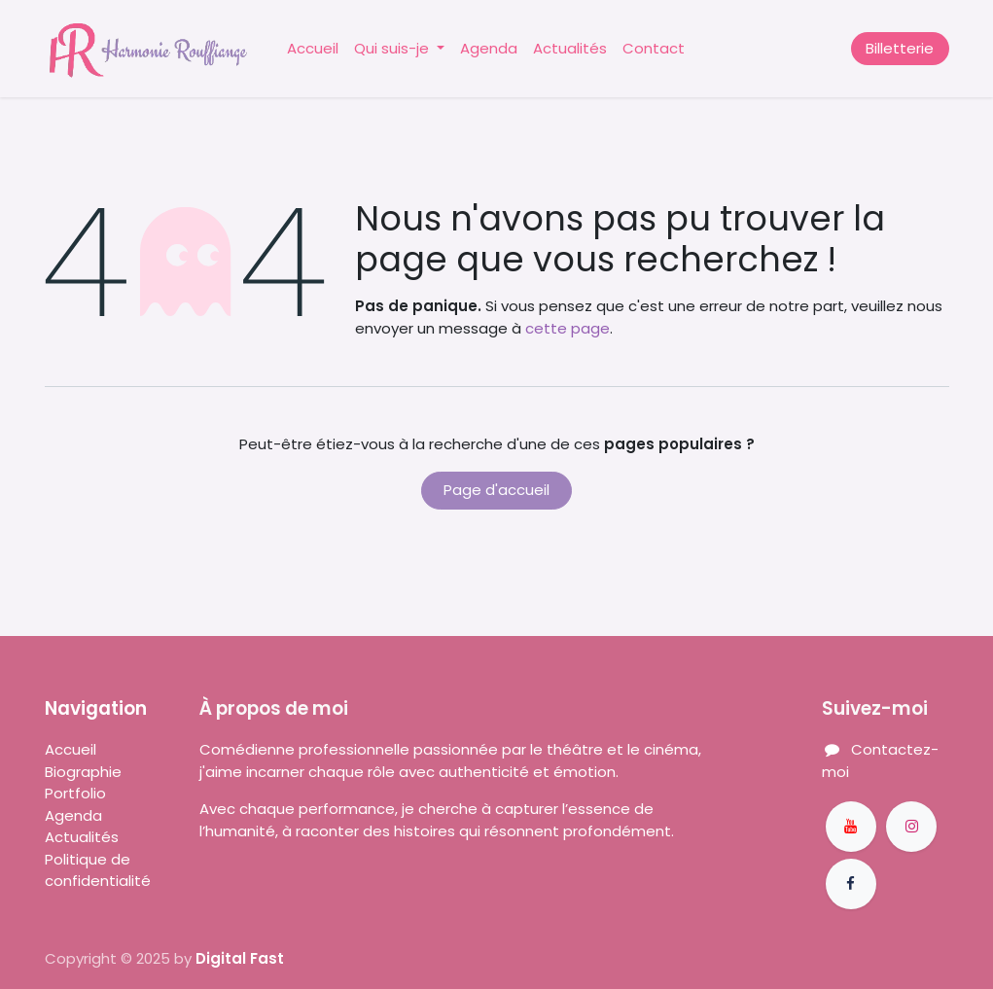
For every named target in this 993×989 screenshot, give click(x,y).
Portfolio (77, 793)
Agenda (73, 815)
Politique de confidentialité (98, 870)
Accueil (70, 749)
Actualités (82, 837)
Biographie (85, 771)
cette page (567, 328)
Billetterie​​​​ (900, 48)
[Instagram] (911, 826)
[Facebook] (851, 884)
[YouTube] (851, 826)
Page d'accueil (496, 489)
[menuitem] (312, 49)
